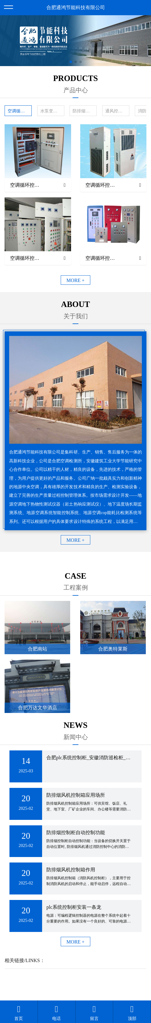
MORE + (75, 280)
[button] (71, 62)
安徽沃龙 (88, 984)
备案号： (104, 977)
